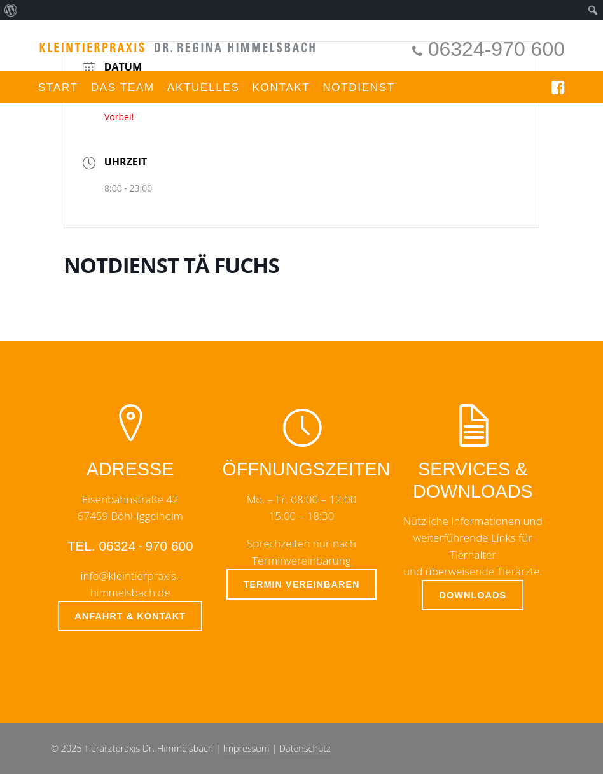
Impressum (246, 748)
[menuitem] (11, 10)
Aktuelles (203, 87)
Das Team (123, 87)
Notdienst (358, 87)
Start (58, 87)
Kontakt (281, 87)
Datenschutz (305, 748)
